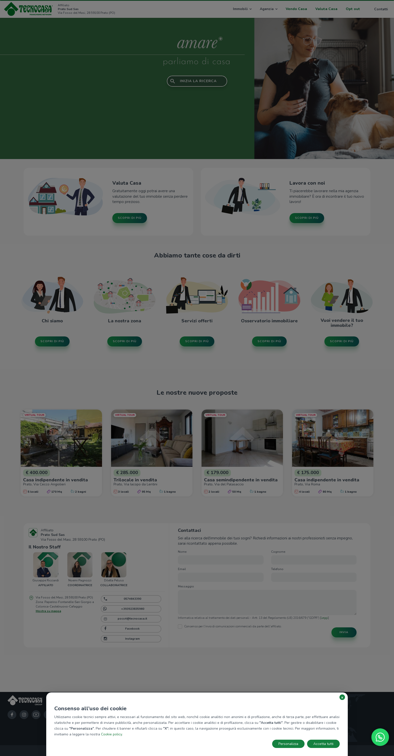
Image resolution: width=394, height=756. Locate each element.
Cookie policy (111, 734)
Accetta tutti (323, 743)
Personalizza (288, 743)
